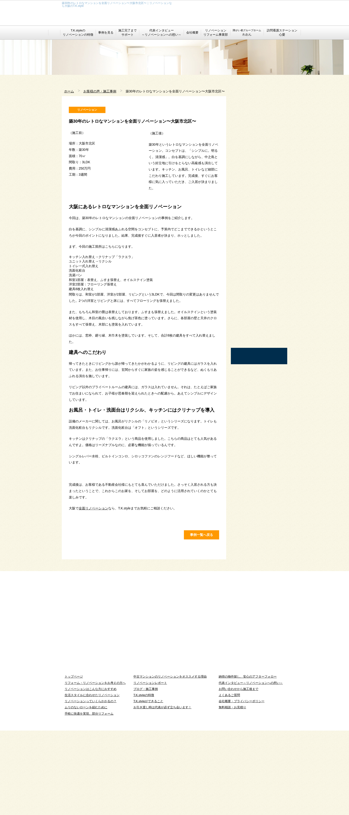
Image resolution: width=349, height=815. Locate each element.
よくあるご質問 (229, 779)
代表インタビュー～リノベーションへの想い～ (251, 767)
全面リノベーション (93, 555)
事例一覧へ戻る (201, 619)
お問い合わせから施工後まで (238, 773)
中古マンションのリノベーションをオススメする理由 (170, 761)
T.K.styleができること (148, 785)
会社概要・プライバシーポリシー (241, 785)
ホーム (69, 91)
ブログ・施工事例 (145, 773)
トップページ (74, 761)
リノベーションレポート (150, 767)
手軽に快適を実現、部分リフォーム (89, 798)
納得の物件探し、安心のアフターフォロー (248, 761)
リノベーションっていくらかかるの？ (90, 785)
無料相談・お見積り (232, 792)
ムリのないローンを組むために (86, 792)
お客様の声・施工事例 (99, 91)
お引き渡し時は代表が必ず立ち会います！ (162, 792)
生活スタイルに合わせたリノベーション (92, 779)
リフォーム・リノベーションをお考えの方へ (95, 767)
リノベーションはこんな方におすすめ (90, 773)
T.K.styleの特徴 (143, 779)
